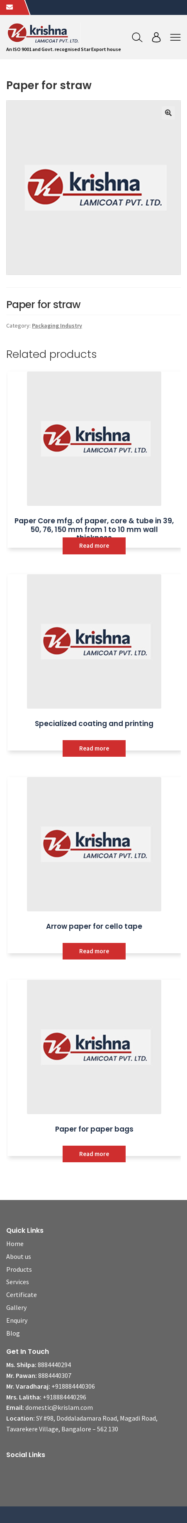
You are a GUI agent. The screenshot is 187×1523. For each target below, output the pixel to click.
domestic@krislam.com (59, 1407)
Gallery (16, 1307)
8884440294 (54, 1364)
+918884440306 (73, 1386)
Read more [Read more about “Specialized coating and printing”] (94, 748)
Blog (13, 1333)
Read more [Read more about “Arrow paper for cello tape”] (94, 951)
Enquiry (16, 1320)
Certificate (21, 1294)
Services (17, 1282)
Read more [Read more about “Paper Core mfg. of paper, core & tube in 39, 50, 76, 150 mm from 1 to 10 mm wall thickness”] (94, 545)
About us (18, 1256)
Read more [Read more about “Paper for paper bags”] (94, 1154)
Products (19, 1269)
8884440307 (54, 1375)
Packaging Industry (57, 325)
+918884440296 (64, 1397)
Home (15, 1243)
